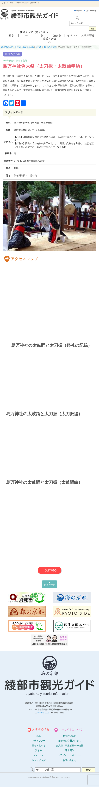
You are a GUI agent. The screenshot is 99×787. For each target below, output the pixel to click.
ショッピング (38, 760)
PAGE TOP (49, 584)
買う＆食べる (38, 745)
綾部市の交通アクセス (69, 740)
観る (11, 35)
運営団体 (69, 750)
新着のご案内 (69, 735)
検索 (92, 29)
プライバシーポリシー (69, 755)
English (78, 11)
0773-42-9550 (43, 713)
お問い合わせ (90, 11)
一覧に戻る (49, 570)
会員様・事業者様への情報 (69, 745)
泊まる (57, 35)
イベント (72, 35)
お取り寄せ (87, 35)
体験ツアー (38, 740)
